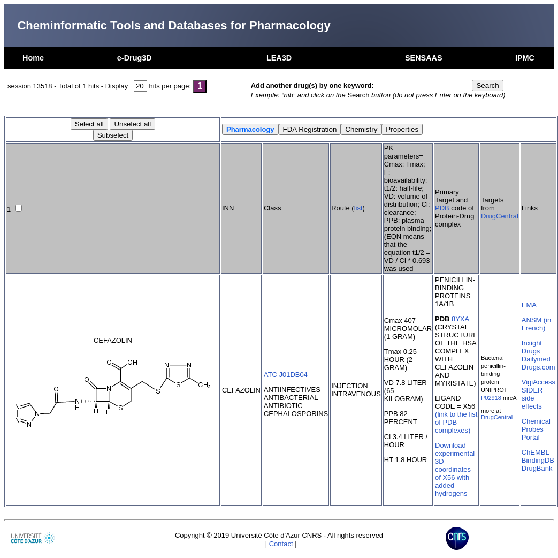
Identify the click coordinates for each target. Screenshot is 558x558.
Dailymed (536, 359)
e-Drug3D (134, 58)
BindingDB (538, 460)
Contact (281, 544)
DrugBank (537, 468)
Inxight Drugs (532, 347)
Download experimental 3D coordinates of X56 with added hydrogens (455, 469)
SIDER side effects (532, 398)
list (358, 208)
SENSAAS (423, 58)
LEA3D (279, 58)
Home (33, 58)
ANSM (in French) (536, 324)
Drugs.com (538, 367)
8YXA (460, 319)
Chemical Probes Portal (536, 429)
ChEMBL (535, 452)
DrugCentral (499, 216)
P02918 (491, 398)
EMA (529, 305)
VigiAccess (538, 382)
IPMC (524, 58)
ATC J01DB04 (286, 375)
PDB (442, 208)
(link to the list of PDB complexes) (456, 422)
